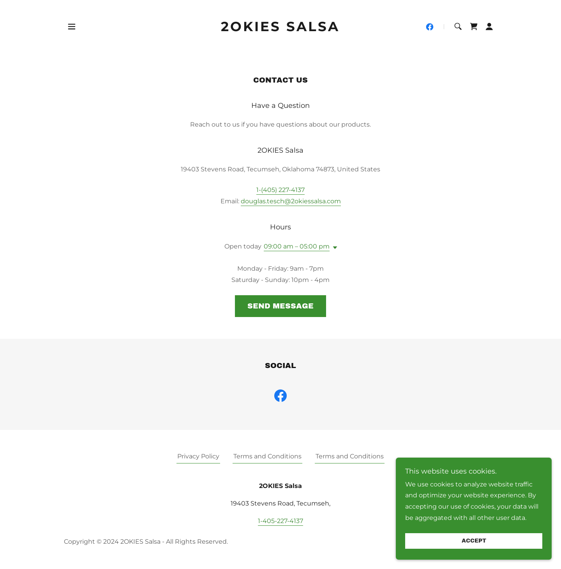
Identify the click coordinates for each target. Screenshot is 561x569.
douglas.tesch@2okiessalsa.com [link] (291, 201)
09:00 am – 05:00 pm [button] (297, 246)
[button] (71, 26)
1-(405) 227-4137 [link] (280, 190)
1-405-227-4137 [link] (280, 521)
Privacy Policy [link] (198, 456)
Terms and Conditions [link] (267, 456)
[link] (280, 29)
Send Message (280, 306)
